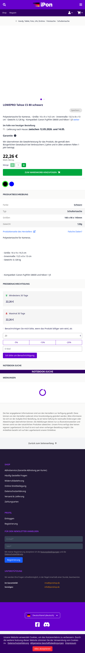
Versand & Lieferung (14, 496)
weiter (76, 119)
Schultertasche (63, 21)
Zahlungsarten (12, 501)
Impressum (70, 643)
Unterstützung (13, 571)
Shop (4, 13)
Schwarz (78, 204)
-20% (69, 342)
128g (79, 224)
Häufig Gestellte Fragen (16, 475)
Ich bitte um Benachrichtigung (19, 355)
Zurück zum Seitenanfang (42, 443)
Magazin (12, 13)
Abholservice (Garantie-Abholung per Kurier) (26, 470)
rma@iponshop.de (52, 583)
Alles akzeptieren (42, 648)
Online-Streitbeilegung (15, 486)
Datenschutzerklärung (15, 491)
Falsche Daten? (75, 231)
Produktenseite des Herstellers (19, 231)
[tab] (41, 99)
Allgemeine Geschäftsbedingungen (47, 643)
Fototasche (50, 21)
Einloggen (9, 518)
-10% (42, 342)
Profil (8, 512)
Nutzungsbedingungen (49, 552)
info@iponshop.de (52, 587)
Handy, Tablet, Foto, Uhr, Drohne (30, 21)
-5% (16, 342)
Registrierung (11, 523)
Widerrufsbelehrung (14, 480)
